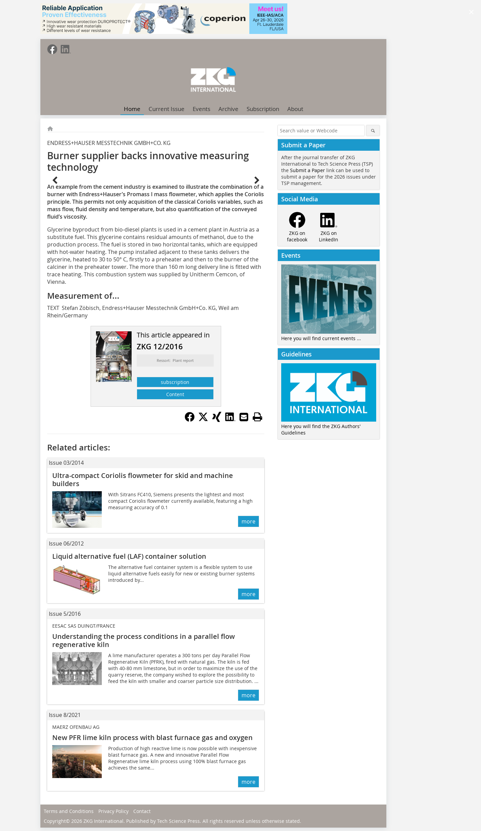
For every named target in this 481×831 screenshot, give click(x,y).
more (248, 521)
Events (201, 109)
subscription (175, 382)
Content (175, 394)
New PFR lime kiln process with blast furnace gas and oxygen (152, 737)
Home (132, 109)
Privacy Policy (113, 811)
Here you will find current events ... (321, 338)
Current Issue (167, 109)
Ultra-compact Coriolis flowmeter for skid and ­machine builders (142, 479)
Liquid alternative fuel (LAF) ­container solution (129, 556)
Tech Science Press (178, 821)
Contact (142, 811)
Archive (228, 109)
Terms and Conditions (69, 811)
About (295, 109)
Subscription (263, 109)
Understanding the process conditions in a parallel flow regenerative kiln (143, 640)
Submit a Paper (307, 170)
